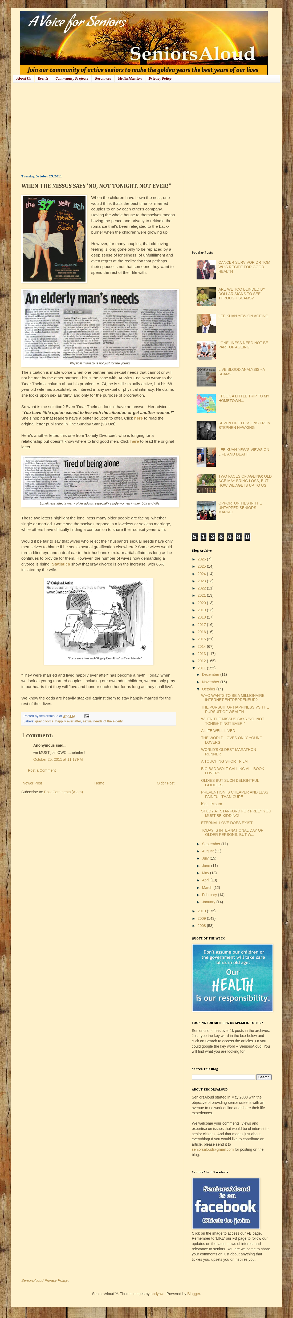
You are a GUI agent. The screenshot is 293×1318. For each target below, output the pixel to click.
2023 (202, 581)
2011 (202, 668)
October (209, 689)
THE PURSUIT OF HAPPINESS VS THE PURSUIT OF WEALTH (235, 709)
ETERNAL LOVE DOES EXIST (227, 823)
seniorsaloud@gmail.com (213, 1149)
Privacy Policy (160, 78)
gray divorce (44, 721)
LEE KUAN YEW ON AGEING (243, 316)
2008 (202, 926)
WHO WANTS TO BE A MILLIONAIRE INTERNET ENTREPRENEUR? (232, 697)
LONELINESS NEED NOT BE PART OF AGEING (243, 345)
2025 (202, 566)
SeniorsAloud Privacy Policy (44, 1280)
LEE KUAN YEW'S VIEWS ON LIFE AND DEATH (243, 452)
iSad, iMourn (211, 804)
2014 (202, 646)
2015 (202, 639)
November (211, 682)
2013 (202, 654)
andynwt (157, 1294)
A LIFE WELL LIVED (218, 731)
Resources (103, 78)
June (206, 866)
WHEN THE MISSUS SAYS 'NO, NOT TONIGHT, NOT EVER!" (232, 721)
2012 (202, 661)
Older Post (165, 783)
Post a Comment (42, 770)
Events (43, 78)
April (206, 880)
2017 (202, 625)
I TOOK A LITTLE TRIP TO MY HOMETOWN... (243, 398)
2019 (202, 610)
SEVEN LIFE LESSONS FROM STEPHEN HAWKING (244, 425)
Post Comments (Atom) (63, 792)
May (206, 873)
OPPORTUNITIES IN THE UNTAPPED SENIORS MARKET (240, 507)
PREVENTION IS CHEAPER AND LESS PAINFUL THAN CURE (234, 794)
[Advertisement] (105, 128)
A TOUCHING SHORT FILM (224, 761)
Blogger (193, 1294)
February (210, 895)
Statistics (61, 564)
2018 (202, 617)
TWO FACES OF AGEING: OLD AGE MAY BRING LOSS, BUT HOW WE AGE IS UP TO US (245, 480)
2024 (202, 574)
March (207, 887)
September (211, 844)
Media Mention (130, 78)
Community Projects (71, 78)
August (208, 851)
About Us (24, 78)
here (138, 418)
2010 (202, 911)
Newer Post (32, 783)
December (211, 674)
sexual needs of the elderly (103, 721)
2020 (202, 603)
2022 (202, 588)
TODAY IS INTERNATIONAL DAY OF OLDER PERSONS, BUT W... (232, 832)
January (209, 902)
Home (99, 783)
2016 (202, 632)
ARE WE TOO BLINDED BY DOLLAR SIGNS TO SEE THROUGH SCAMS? (241, 293)
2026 (202, 559)
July (206, 858)
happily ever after (68, 721)
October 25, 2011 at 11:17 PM (58, 759)
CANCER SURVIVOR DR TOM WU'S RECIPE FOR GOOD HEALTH (244, 267)
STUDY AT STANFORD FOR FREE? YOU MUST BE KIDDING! (236, 813)
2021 (202, 595)
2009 (202, 918)
